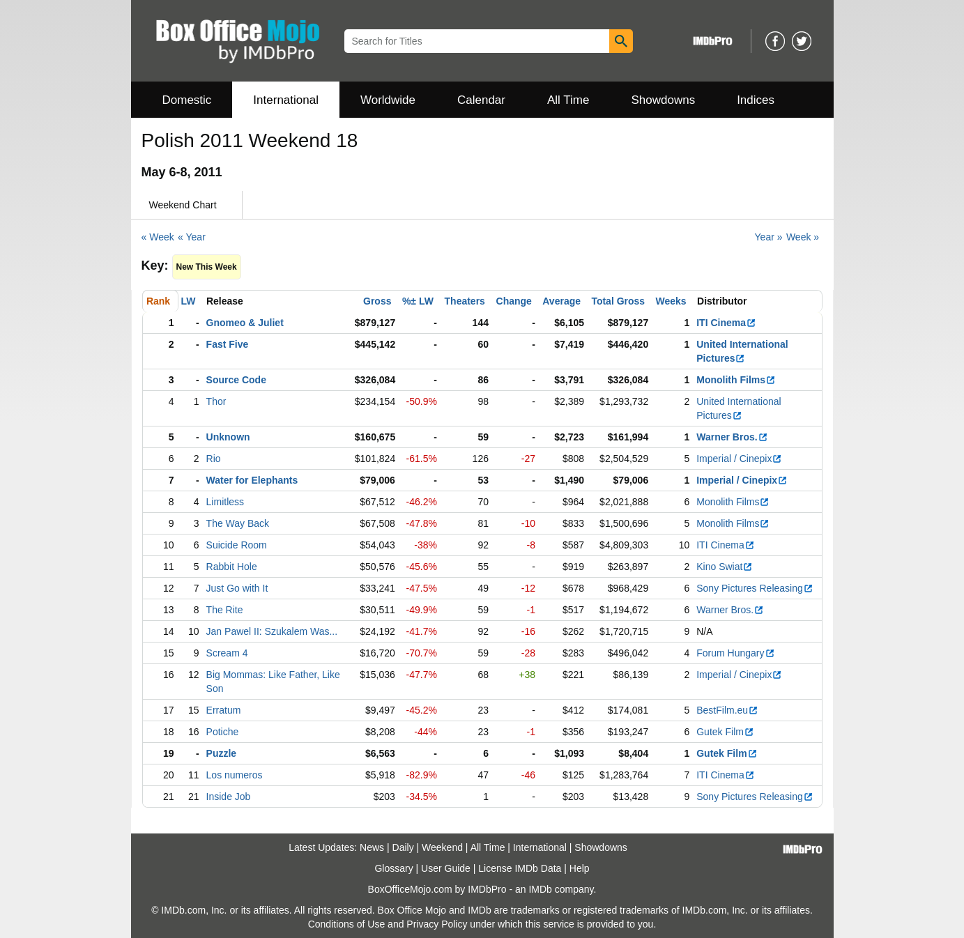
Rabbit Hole (231, 566)
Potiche (222, 731)
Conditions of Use (346, 924)
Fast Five (227, 344)
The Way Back (238, 523)
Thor (216, 401)
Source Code (236, 379)
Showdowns (663, 100)
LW (188, 301)
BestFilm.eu (727, 710)
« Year (192, 237)
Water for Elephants (252, 480)
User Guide (445, 868)
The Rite (224, 609)
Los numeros (234, 775)
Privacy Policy (436, 924)
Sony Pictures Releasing (754, 588)
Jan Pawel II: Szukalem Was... (272, 631)
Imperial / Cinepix (739, 458)
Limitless (225, 501)
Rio (213, 458)
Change (514, 301)
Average (561, 301)
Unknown (228, 437)
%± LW (418, 301)
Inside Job (228, 796)
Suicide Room (236, 545)
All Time (568, 100)
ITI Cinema (726, 322)
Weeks (671, 301)
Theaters (465, 301)
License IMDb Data (519, 868)
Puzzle (221, 753)
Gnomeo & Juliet (245, 322)
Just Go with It (237, 588)
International (286, 100)
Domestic (187, 100)
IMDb (539, 889)
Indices (755, 100)
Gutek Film (725, 731)
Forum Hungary (735, 653)
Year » (769, 237)
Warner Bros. (731, 437)
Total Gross (618, 301)
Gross (377, 301)
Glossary (393, 868)
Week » (802, 237)
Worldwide (387, 100)
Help (579, 868)
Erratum (223, 710)
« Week (157, 237)
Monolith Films (736, 379)
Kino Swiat (724, 566)
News (372, 847)
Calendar (481, 100)
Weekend (442, 847)
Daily (403, 847)
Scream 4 (227, 653)
